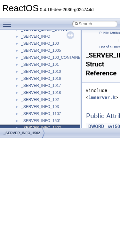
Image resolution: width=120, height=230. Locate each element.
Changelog (20, 35)
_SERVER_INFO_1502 (22, 133)
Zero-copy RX (23, 77)
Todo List (18, 126)
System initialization (27, 84)
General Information (28, 119)
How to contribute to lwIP (32, 42)
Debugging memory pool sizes (36, 63)
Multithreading (23, 91)
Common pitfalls (24, 56)
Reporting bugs (24, 70)
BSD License (22, 112)
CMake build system (28, 49)
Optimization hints (26, 98)
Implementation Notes (29, 105)
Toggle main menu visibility (8, 21)
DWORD (96, 126)
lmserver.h (101, 98)
